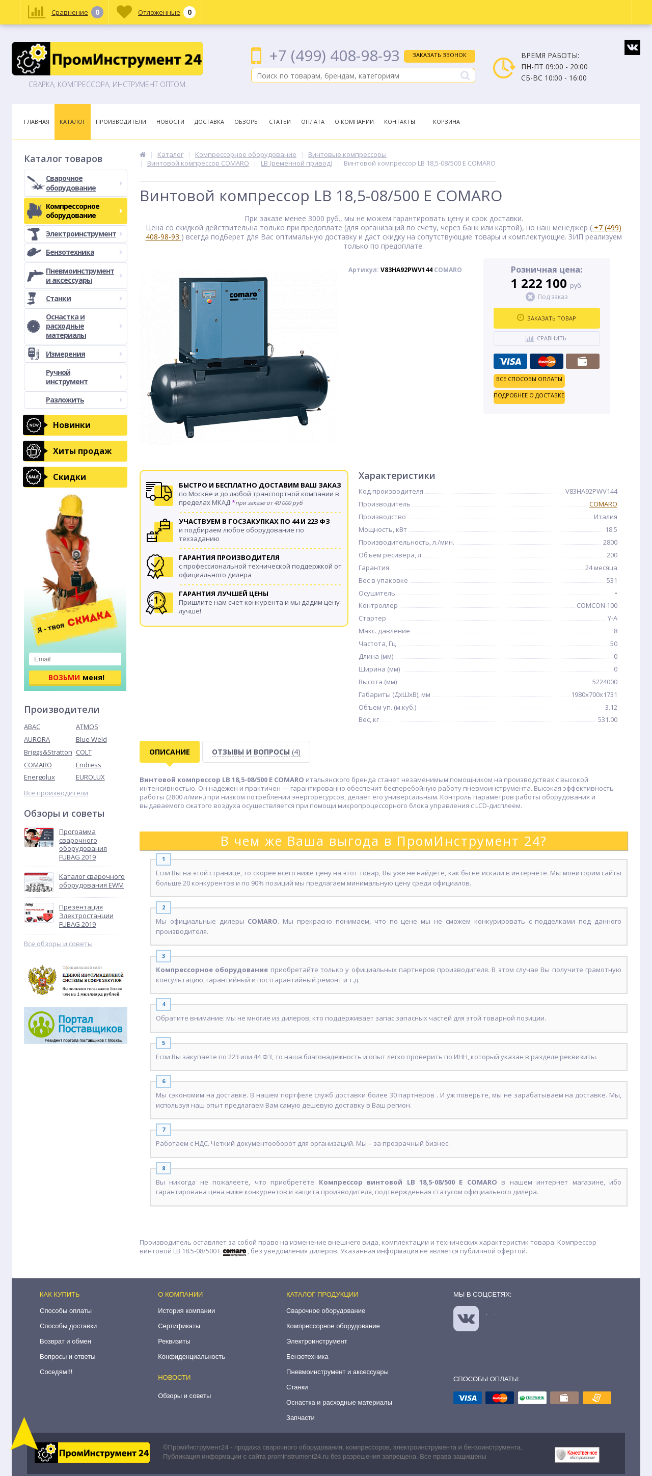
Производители (121, 121)
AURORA (37, 739)
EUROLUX (90, 777)
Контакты (399, 121)
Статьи (280, 121)
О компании (180, 1294)
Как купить (60, 1294)
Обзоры (246, 121)
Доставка (209, 121)
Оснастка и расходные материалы (84, 326)
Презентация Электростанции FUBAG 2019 (86, 916)
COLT (84, 752)
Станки (84, 298)
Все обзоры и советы (58, 944)
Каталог (73, 121)
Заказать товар (546, 318)
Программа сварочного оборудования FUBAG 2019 (83, 844)
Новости (170, 121)
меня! (76, 677)
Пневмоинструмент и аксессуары (84, 275)
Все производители (56, 793)
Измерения (84, 354)
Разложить (84, 400)
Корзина (446, 121)
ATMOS (87, 726)
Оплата (312, 121)
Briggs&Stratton (48, 752)
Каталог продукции (322, 1294)
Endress (88, 764)
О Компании (354, 121)
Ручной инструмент (84, 376)
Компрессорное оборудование (84, 210)
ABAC (32, 726)
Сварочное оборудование (84, 182)
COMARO (38, 764)
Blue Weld (91, 739)
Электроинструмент (84, 233)
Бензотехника (84, 252)
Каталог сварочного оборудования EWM (92, 881)
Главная (36, 121)
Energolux (39, 777)
